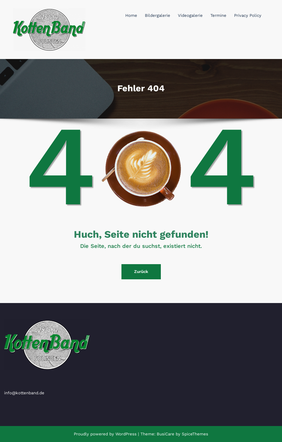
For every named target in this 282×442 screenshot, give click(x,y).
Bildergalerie (157, 15)
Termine (218, 15)
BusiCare (166, 434)
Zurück (141, 271)
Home (131, 15)
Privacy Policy (247, 15)
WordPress (126, 434)
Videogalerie (190, 15)
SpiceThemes (194, 434)
